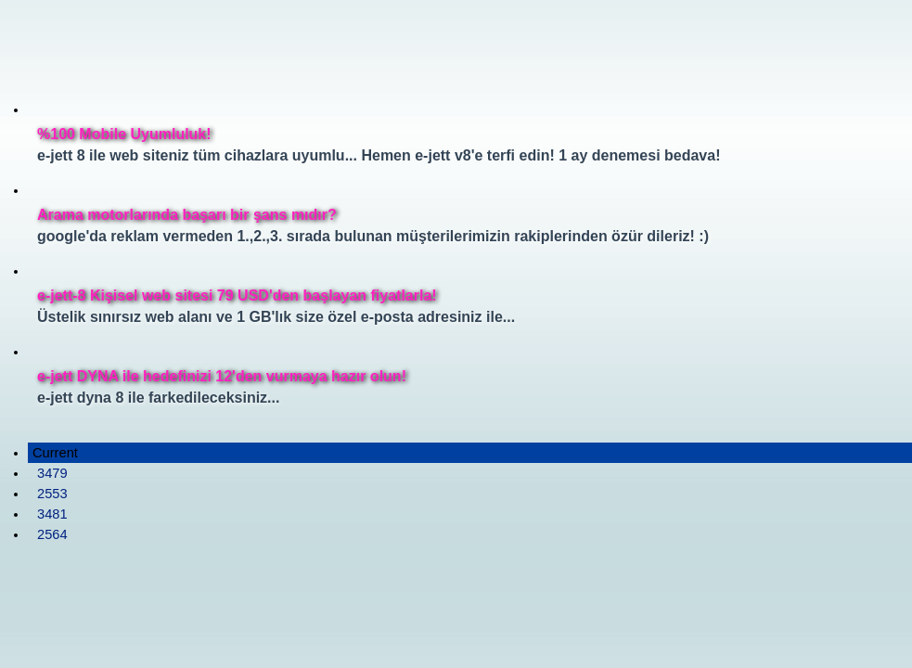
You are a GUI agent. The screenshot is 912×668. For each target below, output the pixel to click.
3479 (52, 473)
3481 (52, 514)
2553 (52, 493)
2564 (52, 534)
